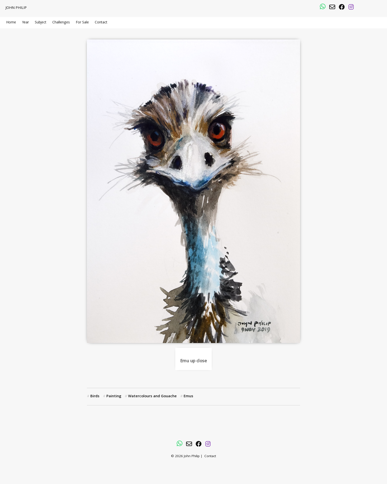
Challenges (61, 23)
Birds (94, 396)
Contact (101, 23)
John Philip (16, 8)
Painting (113, 396)
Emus (188, 396)
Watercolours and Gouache (152, 396)
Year (25, 23)
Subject (40, 23)
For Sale (82, 23)
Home (11, 23)
